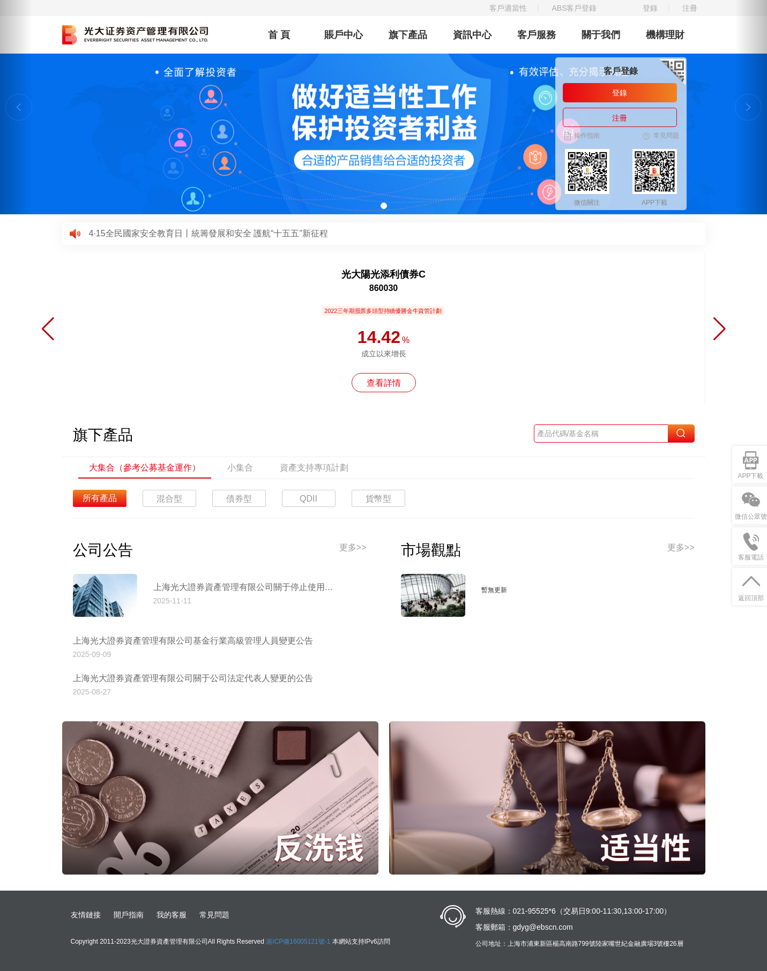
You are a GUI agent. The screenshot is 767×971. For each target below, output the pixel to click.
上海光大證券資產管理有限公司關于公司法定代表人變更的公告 (193, 678)
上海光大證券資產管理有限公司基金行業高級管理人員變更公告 (193, 640)
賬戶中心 (343, 34)
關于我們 (601, 34)
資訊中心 (472, 34)
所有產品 (100, 498)
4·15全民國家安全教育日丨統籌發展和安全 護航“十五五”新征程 (208, 233)
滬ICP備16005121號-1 (298, 941)
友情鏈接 (86, 914)
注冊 (689, 8)
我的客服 (172, 914)
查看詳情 (384, 382)
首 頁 (279, 34)
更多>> (353, 547)
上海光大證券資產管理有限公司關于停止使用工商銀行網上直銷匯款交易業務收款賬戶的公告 (247, 587)
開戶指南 (129, 914)
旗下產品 (408, 34)
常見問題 (214, 914)
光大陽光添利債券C (383, 274)
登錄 (650, 8)
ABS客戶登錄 (574, 8)
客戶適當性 (508, 8)
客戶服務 (536, 34)
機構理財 (665, 34)
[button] (16, 107)
